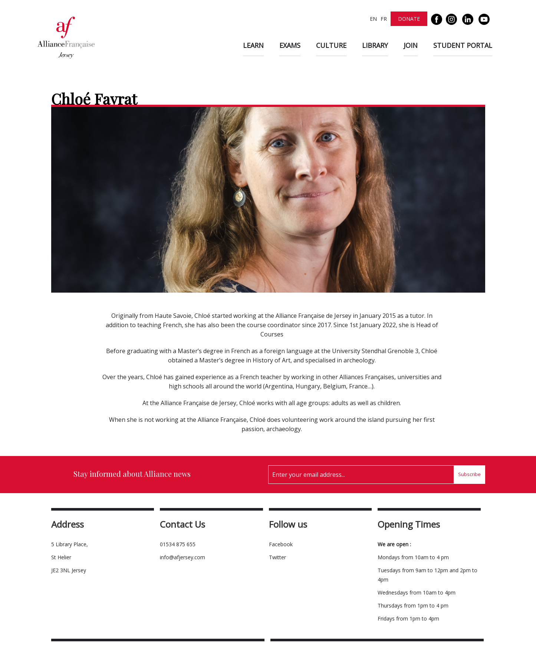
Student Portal (462, 45)
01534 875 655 (177, 544)
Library (375, 45)
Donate (409, 18)
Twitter (277, 557)
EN (373, 18)
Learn (253, 45)
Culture (331, 45)
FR (384, 18)
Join (411, 45)
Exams (289, 45)
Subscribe (469, 474)
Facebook (281, 544)
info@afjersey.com (182, 557)
